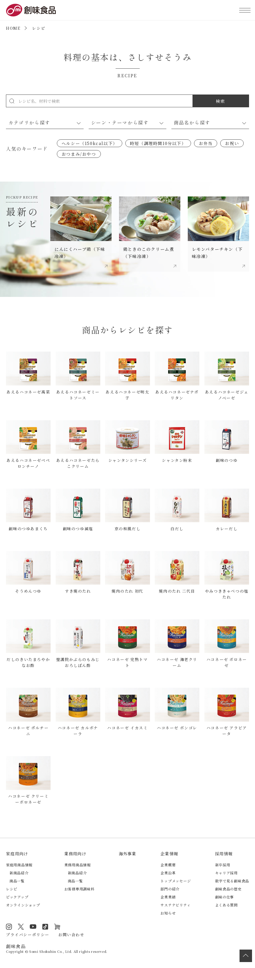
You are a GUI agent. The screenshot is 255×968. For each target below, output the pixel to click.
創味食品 (31, 10)
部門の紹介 (169, 888)
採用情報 (224, 854)
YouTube (33, 926)
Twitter (21, 927)
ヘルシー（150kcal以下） (90, 143)
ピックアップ (17, 896)
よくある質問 (226, 904)
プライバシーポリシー (27, 934)
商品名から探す (192, 122)
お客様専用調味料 (79, 888)
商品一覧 (17, 880)
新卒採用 (222, 864)
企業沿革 (168, 872)
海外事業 (127, 854)
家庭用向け (17, 854)
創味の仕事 (224, 896)
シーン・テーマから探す (120, 122)
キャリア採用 (226, 872)
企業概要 (168, 864)
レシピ (11, 888)
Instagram (9, 927)
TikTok (45, 927)
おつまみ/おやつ (79, 154)
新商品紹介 (19, 872)
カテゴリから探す (29, 122)
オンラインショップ (23, 904)
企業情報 (169, 854)
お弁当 (206, 143)
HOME (13, 28)
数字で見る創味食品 (232, 880)
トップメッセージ (175, 880)
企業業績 (168, 896)
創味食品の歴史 (228, 888)
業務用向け (75, 854)
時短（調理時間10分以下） (158, 143)
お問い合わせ (71, 934)
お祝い (232, 143)
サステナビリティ (175, 904)
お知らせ (168, 912)
